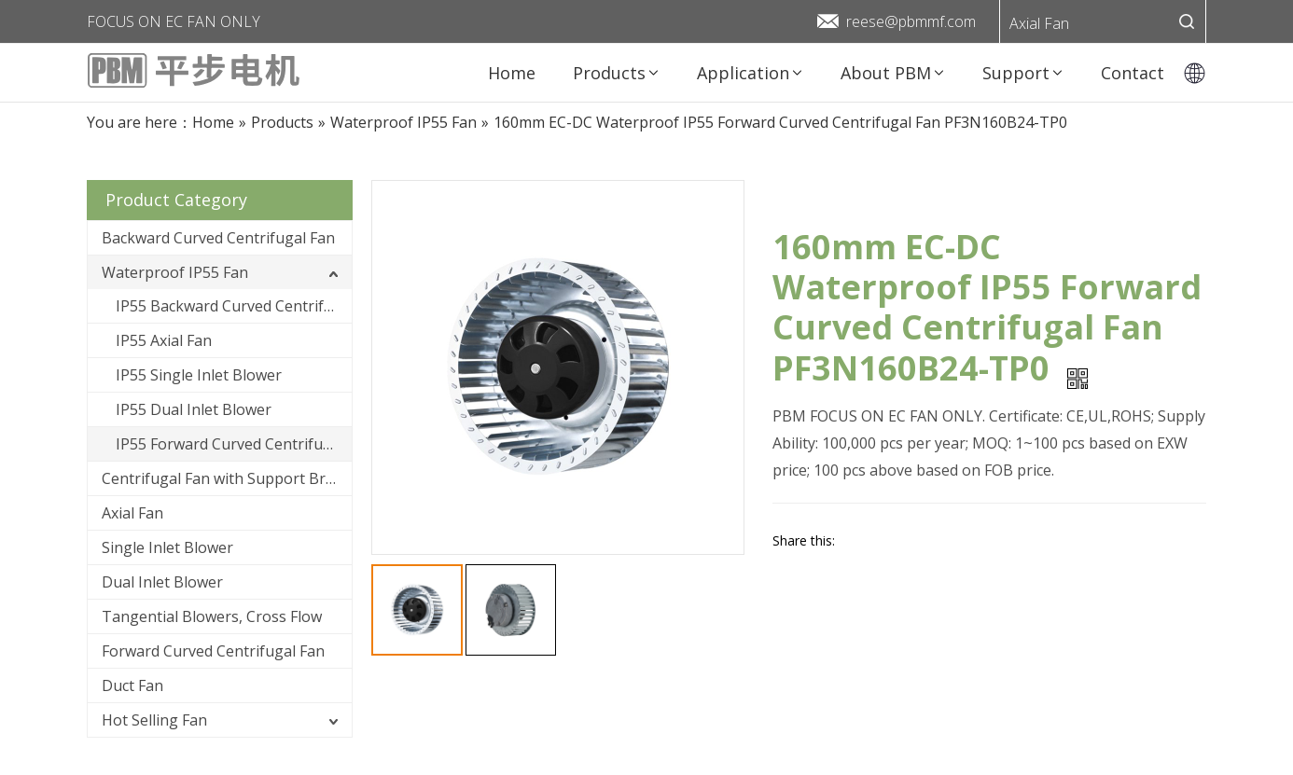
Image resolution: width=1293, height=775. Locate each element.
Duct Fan (132, 685)
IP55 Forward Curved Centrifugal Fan (234, 444)
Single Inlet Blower (167, 547)
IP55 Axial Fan (164, 340)
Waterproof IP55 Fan (175, 272)
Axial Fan (1039, 23)
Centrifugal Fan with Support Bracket (227, 478)
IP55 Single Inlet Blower (199, 375)
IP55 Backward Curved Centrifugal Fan (234, 306)
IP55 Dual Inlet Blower (193, 409)
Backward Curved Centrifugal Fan (218, 238)
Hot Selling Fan (154, 720)
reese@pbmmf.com (911, 21)
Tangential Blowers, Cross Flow (212, 616)
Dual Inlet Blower (162, 582)
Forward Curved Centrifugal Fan (213, 651)
